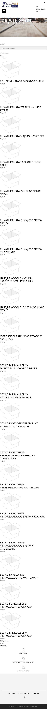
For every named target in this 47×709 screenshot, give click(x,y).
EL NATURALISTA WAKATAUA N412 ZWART (20, 108)
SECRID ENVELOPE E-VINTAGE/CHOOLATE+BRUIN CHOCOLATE (17, 545)
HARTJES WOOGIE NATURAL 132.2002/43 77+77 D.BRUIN (17, 279)
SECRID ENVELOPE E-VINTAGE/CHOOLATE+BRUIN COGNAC (22, 515)
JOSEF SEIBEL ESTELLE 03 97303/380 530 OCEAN (21, 337)
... (3, 55)
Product (37, 27)
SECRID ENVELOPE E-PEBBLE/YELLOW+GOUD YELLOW (19, 486)
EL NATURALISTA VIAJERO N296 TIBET (22, 136)
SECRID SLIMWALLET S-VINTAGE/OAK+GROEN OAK (16, 605)
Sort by (2, 44)
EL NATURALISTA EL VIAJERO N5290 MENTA (21, 221)
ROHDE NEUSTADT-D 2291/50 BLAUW (22, 81)
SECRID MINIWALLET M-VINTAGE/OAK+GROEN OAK (16, 634)
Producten (25, 27)
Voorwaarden (24, 693)
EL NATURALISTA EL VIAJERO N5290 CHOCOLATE (21, 250)
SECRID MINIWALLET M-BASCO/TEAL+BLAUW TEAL (15, 396)
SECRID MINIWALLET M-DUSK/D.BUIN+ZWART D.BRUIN (18, 367)
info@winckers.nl (23, 671)
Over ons (11, 693)
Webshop (13, 27)
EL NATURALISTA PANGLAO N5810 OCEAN (20, 192)
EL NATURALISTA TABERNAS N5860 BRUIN (20, 163)
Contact (36, 693)
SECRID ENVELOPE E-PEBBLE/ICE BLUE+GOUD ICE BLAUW (19, 425)
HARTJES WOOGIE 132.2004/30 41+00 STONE (22, 308)
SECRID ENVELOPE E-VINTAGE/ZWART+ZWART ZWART (19, 576)
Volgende (3, 58)
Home (4, 27)
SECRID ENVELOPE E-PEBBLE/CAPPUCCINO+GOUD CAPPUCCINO (17, 455)
